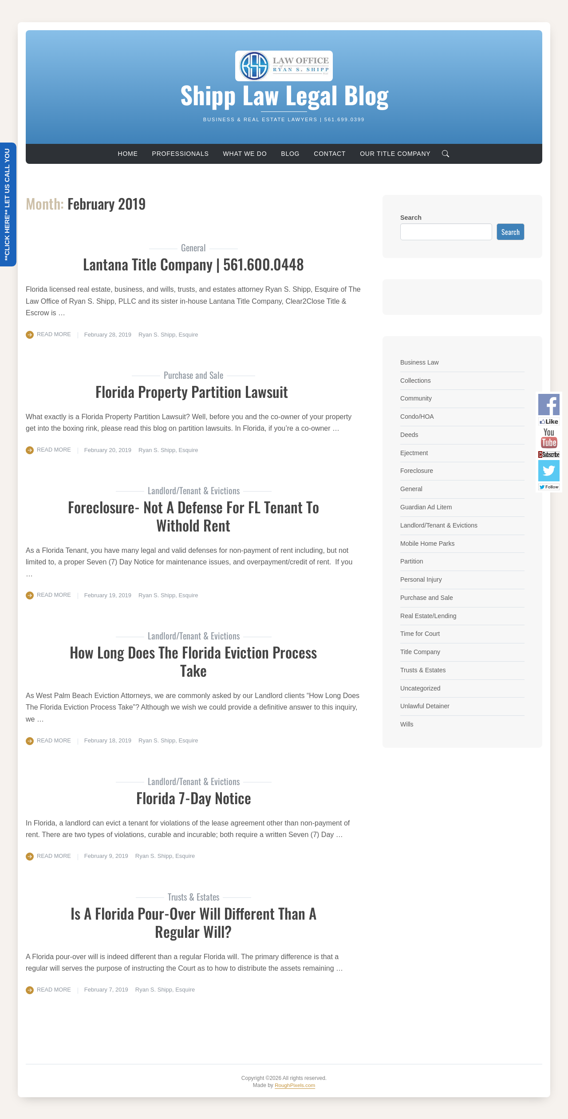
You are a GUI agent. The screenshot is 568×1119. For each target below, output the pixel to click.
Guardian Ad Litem (426, 507)
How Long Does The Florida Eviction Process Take (193, 660)
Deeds (409, 434)
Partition (412, 561)
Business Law (420, 362)
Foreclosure (417, 470)
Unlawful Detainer (425, 706)
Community (416, 398)
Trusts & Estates (423, 670)
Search (411, 217)
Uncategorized (421, 688)
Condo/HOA (417, 416)
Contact (330, 153)
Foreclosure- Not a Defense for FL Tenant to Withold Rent (193, 515)
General (411, 488)
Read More (54, 334)
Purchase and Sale (427, 597)
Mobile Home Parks (428, 543)
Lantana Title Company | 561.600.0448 (193, 263)
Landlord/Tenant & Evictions (439, 525)
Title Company (420, 651)
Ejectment (414, 452)
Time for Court (420, 633)
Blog (290, 153)
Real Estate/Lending (429, 615)
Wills (407, 724)
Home (128, 153)
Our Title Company (395, 153)
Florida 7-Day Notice (193, 797)
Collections (415, 380)
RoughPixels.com (295, 1085)
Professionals (180, 153)
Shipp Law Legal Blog (284, 94)
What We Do (245, 153)
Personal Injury (421, 579)
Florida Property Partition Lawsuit (193, 391)
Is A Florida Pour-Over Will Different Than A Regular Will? (193, 921)
